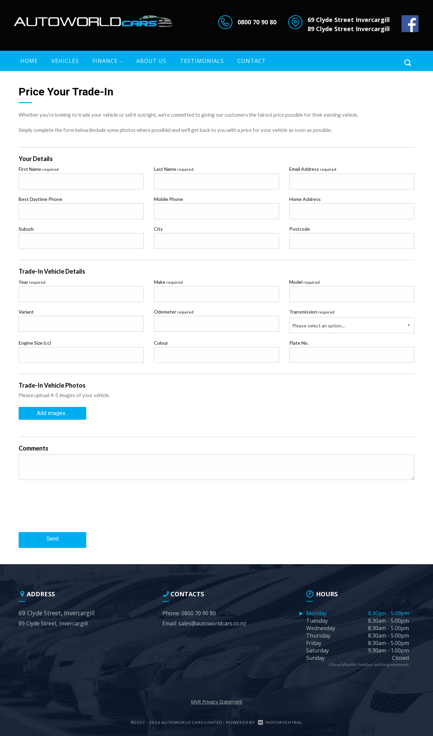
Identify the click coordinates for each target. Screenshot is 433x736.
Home (29, 61)
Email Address (312, 169)
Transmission (312, 312)
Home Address (305, 199)
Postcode (299, 229)
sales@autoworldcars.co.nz (212, 619)
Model (304, 282)
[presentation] (70, 509)
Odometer (173, 312)
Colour (161, 343)
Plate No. (299, 343)
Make (168, 282)
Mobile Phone (168, 199)
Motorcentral (280, 718)
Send (52, 536)
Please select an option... (318, 325)
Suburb (26, 229)
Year (32, 282)
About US (151, 61)
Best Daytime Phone (40, 199)
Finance (107, 61)
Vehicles (65, 61)
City (158, 229)
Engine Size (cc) (35, 343)
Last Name (173, 169)
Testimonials (202, 61)
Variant (26, 312)
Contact (251, 61)
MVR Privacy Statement (216, 698)
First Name (39, 169)
